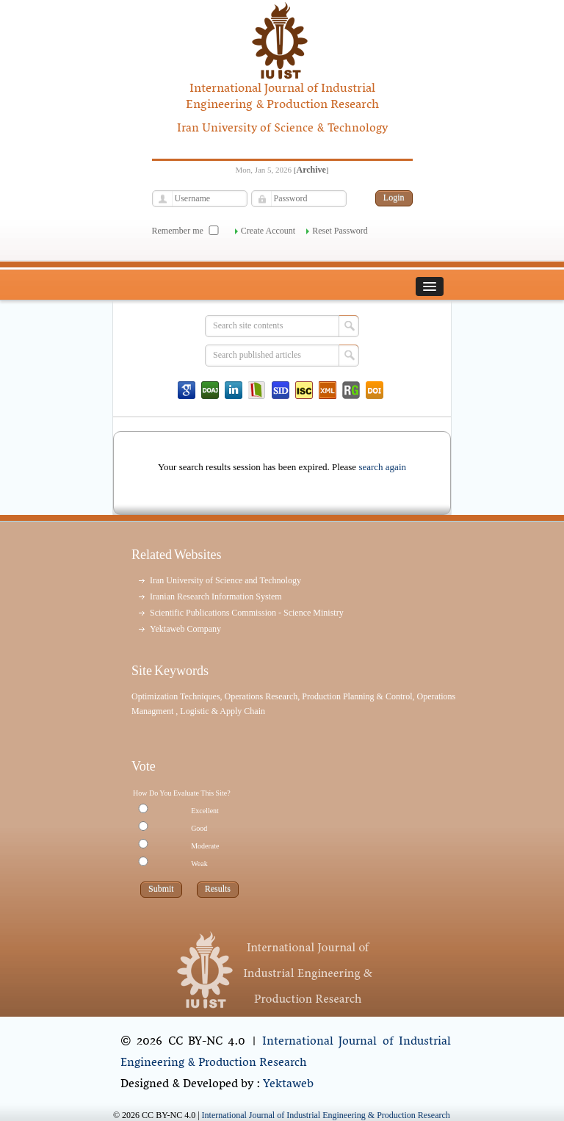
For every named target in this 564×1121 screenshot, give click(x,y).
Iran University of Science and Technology (225, 580)
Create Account (268, 231)
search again (382, 466)
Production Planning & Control (357, 696)
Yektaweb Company (185, 629)
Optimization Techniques (175, 696)
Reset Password (340, 231)
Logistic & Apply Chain (222, 711)
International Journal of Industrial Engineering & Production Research (285, 1052)
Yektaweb (288, 1084)
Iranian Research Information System (216, 596)
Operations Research (261, 696)
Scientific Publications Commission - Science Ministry (247, 613)
